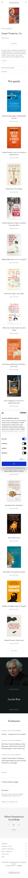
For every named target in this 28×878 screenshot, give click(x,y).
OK (14, 463)
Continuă (4, 60)
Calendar (4, 772)
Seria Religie (5, 38)
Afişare (21, 459)
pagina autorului (14, 709)
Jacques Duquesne (9, 33)
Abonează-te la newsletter (9, 801)
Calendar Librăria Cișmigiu (9, 782)
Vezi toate (14, 650)
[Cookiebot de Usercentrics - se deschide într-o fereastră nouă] (20, 413)
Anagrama (19, 865)
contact (14, 829)
